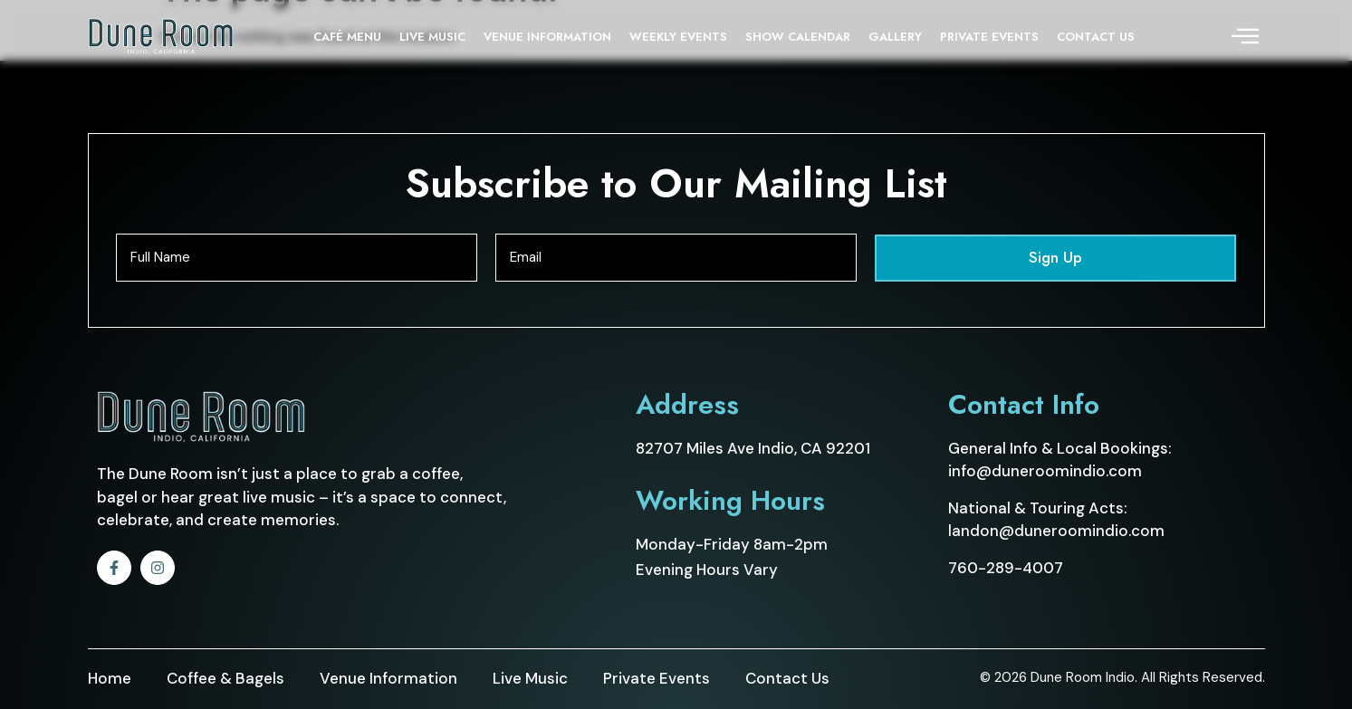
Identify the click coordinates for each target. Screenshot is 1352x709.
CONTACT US (1096, 36)
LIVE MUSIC (432, 36)
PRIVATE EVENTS (989, 36)
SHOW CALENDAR (797, 36)
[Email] (676, 258)
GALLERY (895, 36)
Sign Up (1055, 257)
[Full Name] (296, 258)
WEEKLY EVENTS (678, 36)
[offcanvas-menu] (1245, 37)
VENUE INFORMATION (547, 36)
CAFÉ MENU (347, 36)
